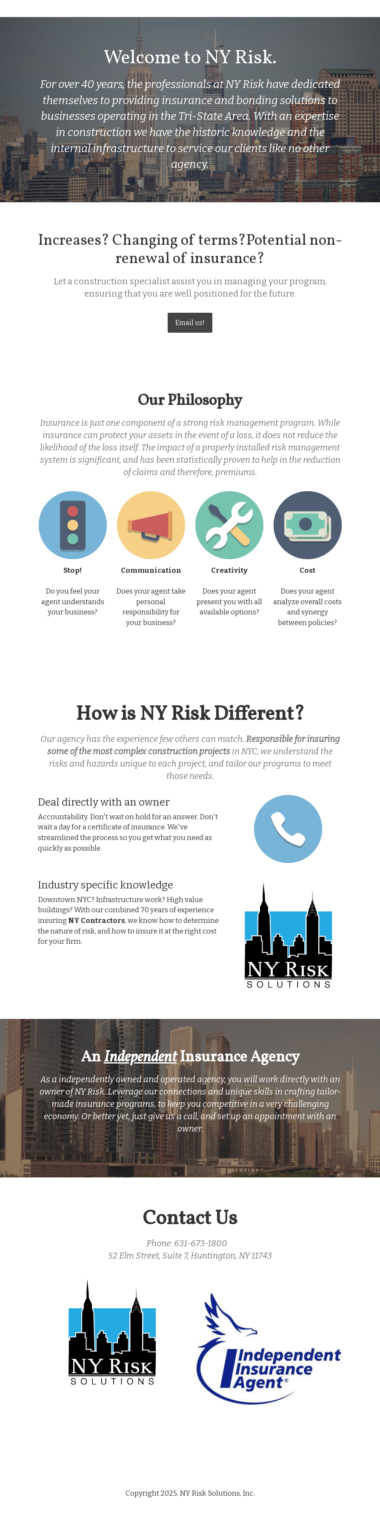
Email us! (190, 323)
